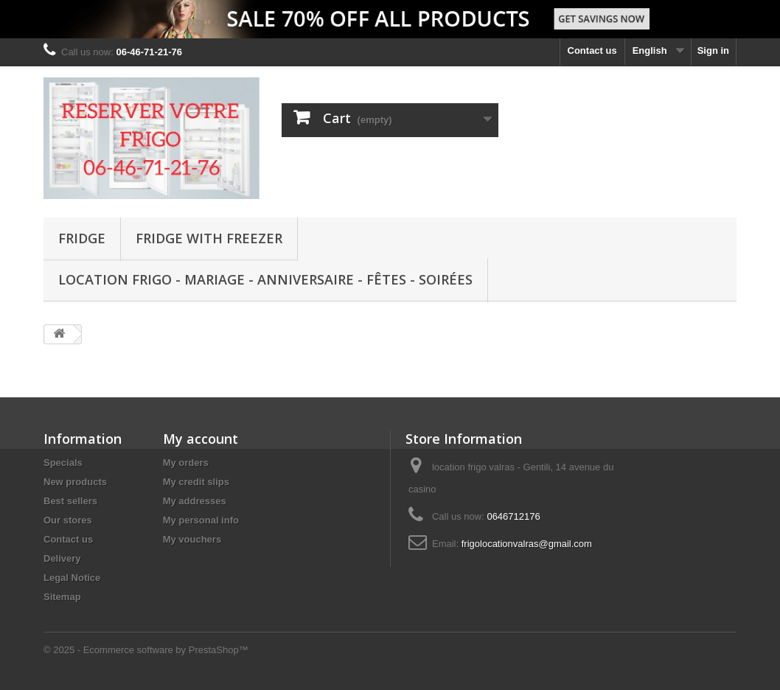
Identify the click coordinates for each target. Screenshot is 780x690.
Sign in (713, 50)
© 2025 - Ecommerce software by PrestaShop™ (145, 649)
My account (200, 438)
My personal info (201, 520)
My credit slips (196, 481)
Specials (63, 462)
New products (75, 481)
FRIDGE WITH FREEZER (209, 238)
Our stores (67, 520)
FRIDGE (81, 238)
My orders (186, 462)
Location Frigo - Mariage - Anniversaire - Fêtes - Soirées (265, 279)
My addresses (194, 500)
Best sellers (70, 500)
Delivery (62, 558)
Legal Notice (71, 577)
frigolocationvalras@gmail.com (527, 543)
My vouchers (192, 539)
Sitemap (62, 596)
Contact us (592, 50)
